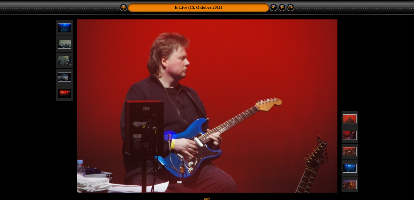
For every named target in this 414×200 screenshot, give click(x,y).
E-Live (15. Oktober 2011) (198, 7)
